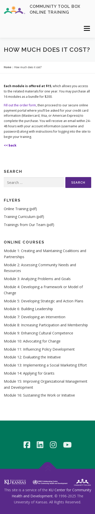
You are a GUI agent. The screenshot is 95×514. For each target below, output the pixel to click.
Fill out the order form (20, 105)
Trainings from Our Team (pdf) (29, 224)
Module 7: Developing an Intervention (34, 316)
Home (7, 67)
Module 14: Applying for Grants (29, 373)
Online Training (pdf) (20, 208)
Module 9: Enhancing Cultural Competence (38, 333)
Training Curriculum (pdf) (24, 216)
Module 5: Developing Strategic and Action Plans (43, 301)
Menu (86, 28)
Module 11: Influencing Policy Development (39, 349)
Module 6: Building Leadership (28, 308)
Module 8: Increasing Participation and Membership (46, 325)
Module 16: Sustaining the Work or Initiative (39, 395)
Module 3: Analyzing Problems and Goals (37, 278)
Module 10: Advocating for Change (32, 341)
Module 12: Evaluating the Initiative (32, 357)
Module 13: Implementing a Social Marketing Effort (45, 365)
